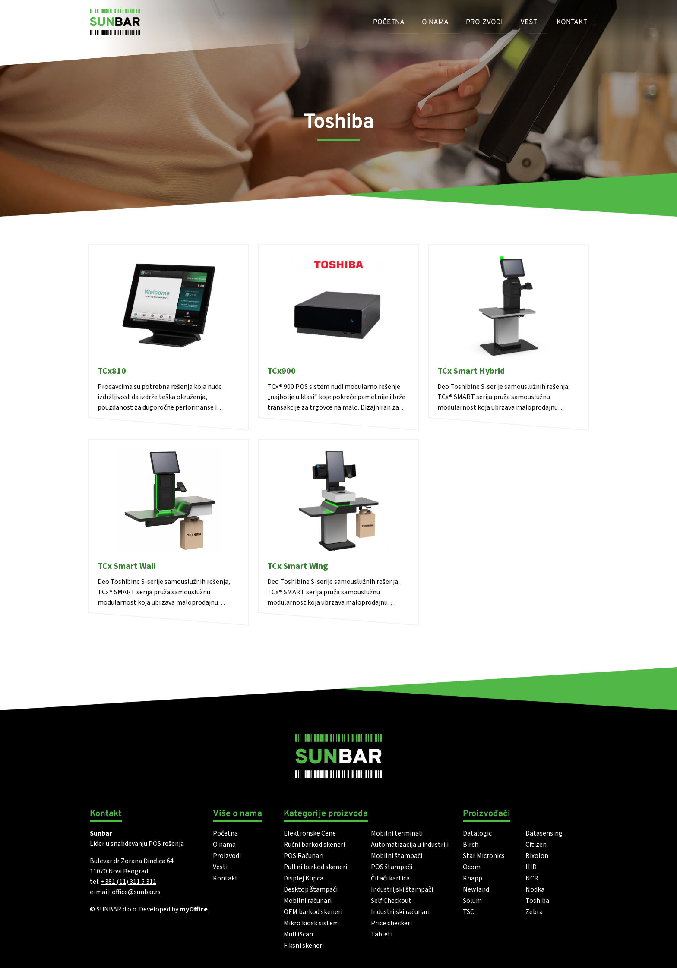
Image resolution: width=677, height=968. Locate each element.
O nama (435, 22)
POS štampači (391, 867)
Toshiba (537, 900)
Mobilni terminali (397, 833)
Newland (476, 889)
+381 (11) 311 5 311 (128, 881)
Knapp (472, 878)
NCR (531, 878)
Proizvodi (484, 22)
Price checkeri (391, 923)
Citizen (536, 844)
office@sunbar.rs (136, 892)
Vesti (529, 22)
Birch (470, 844)
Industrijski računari (400, 912)
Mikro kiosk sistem (311, 923)
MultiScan (298, 934)
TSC (468, 912)
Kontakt (572, 22)
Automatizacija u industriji (410, 844)
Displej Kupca (303, 878)
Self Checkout (391, 900)
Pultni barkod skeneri (315, 867)
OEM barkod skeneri (313, 912)
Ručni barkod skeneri (314, 844)
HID (531, 867)
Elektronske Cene (310, 833)
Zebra (534, 912)
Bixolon (536, 856)
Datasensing (544, 833)
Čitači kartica (390, 878)
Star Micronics (484, 856)
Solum (472, 900)
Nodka (534, 889)
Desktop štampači (311, 889)
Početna (389, 22)
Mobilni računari (308, 900)
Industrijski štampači (402, 889)
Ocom (472, 867)
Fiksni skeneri (304, 945)
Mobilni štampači (396, 856)
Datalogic (477, 833)
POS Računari (303, 856)
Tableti (381, 934)
